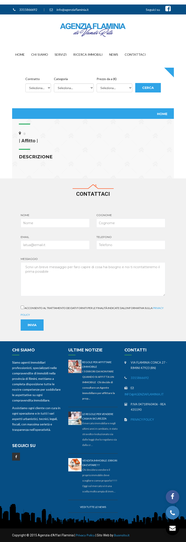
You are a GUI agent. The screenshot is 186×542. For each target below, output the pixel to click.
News (113, 54)
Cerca (148, 88)
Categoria (61, 79)
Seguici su (153, 10)
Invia (32, 325)
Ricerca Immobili (88, 54)
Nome (55, 220)
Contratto (32, 79)
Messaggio (93, 276)
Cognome (130, 220)
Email (55, 242)
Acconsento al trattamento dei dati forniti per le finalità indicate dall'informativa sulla (92, 311)
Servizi (61, 54)
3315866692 (28, 10)
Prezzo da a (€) (107, 79)
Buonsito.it (122, 535)
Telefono (130, 242)
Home (20, 54)
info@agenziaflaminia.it (73, 10)
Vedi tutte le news (93, 507)
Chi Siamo (39, 54)
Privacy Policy (142, 419)
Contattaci (135, 54)
